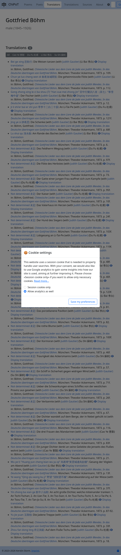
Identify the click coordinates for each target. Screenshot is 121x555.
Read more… (41, 281)
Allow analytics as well (41, 291)
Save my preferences (83, 301)
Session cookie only (39, 287)
